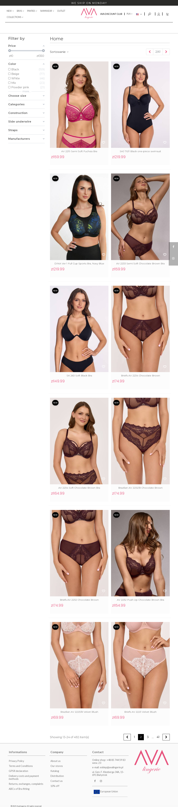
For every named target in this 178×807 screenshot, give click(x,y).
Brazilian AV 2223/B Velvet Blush (79, 711)
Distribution (57, 775)
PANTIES (31, 10)
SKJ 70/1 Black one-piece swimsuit (140, 151)
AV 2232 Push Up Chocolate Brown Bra (140, 599)
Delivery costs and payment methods (24, 777)
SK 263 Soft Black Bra (79, 375)
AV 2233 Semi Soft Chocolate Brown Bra (140, 263)
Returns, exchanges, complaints (26, 783)
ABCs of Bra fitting (19, 788)
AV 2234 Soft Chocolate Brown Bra (79, 487)
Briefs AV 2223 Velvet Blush (140, 711)
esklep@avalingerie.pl (111, 767)
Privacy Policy (16, 760)
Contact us (56, 780)
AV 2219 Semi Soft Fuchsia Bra (79, 151)
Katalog (54, 770)
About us (55, 760)
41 (158, 737)
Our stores (56, 765)
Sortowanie (59, 52)
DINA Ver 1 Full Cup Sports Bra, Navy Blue (79, 263)
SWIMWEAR (46, 10)
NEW (9, 10)
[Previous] (149, 52)
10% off (54, 785)
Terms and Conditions (21, 765)
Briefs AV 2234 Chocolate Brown (140, 375)
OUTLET (61, 10)
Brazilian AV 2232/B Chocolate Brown (140, 487)
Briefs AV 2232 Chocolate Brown (79, 599)
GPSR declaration (18, 770)
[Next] (166, 52)
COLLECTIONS (14, 17)
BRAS (19, 10)
